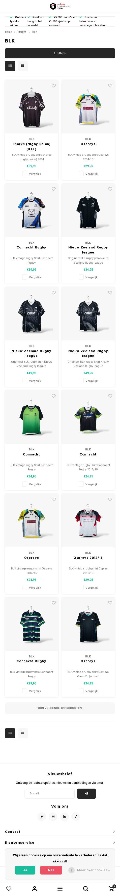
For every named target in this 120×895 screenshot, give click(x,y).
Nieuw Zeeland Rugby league (88, 249)
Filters (60, 53)
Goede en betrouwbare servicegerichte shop (92, 21)
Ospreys (88, 144)
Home (8, 32)
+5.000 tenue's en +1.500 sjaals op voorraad (62, 21)
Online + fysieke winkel (18, 21)
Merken (22, 32)
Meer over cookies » (93, 870)
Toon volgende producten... (60, 708)
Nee (51, 870)
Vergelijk (35, 174)
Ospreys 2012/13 (88, 558)
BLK (34, 32)
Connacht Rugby (31, 247)
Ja (25, 870)
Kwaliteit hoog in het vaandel (35, 21)
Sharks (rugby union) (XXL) (32, 146)
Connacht (31, 454)
